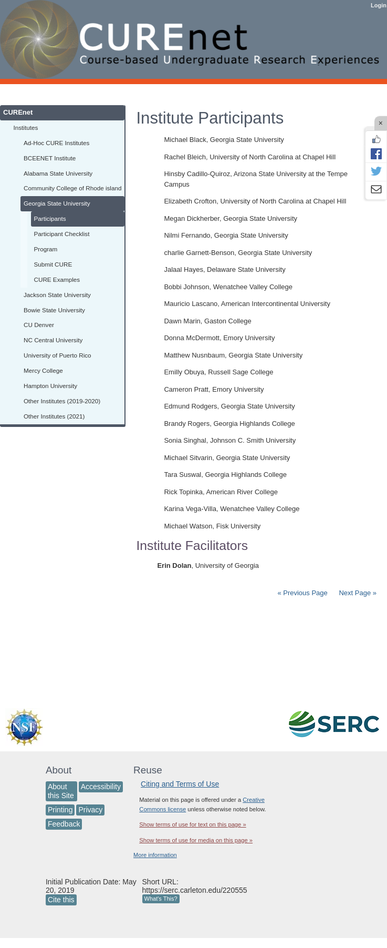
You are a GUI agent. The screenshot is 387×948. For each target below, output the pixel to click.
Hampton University (50, 385)
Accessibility (101, 786)
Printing (60, 810)
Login (378, 5)
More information (155, 855)
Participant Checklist (62, 233)
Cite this (61, 899)
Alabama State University (58, 173)
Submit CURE (53, 264)
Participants (50, 218)
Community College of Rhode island (72, 188)
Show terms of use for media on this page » (196, 840)
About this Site (61, 791)
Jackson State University (57, 294)
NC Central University (53, 340)
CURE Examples (57, 279)
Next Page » (356, 593)
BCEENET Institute (50, 158)
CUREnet (18, 112)
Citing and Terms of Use (180, 784)
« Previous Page (302, 593)
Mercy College (43, 370)
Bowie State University (54, 310)
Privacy (90, 810)
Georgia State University (57, 203)
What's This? (160, 898)
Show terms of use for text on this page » (192, 824)
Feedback (64, 824)
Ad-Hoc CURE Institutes (56, 142)
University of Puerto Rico (57, 355)
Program (46, 249)
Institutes (26, 127)
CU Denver (39, 324)
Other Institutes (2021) (54, 416)
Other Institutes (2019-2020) (62, 400)
